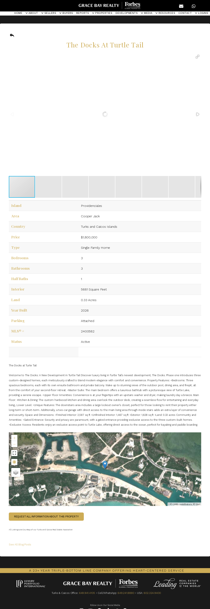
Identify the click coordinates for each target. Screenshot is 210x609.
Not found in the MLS (104, 469)
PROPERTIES (102, 13)
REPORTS (82, 13)
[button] (197, 56)
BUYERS (66, 13)
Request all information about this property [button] (46, 516)
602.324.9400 (152, 592)
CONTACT (185, 13)
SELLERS (48, 13)
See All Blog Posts (20, 544)
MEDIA (146, 13)
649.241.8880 (126, 592)
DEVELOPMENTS (127, 13)
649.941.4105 (87, 592)
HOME (18, 13)
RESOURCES (165, 13)
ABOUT (32, 13)
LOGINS (201, 13)
